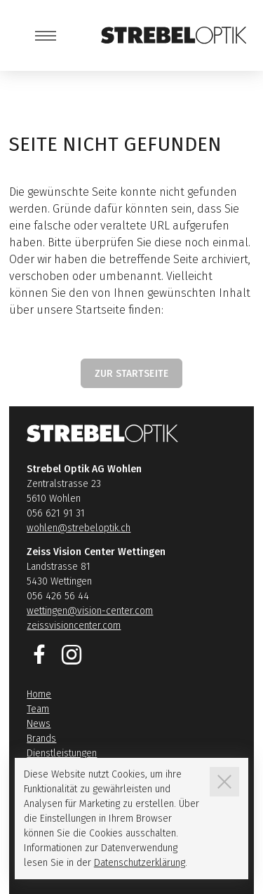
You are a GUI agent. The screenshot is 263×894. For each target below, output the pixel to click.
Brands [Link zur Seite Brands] (41, 739)
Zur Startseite (131, 374)
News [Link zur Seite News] (38, 724)
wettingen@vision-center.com (90, 611)
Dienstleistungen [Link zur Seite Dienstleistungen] (62, 753)
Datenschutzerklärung (139, 863)
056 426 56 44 (58, 596)
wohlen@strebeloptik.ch (78, 528)
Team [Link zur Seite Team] (38, 709)
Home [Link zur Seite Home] (39, 694)
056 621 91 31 (56, 513)
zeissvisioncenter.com (74, 626)
